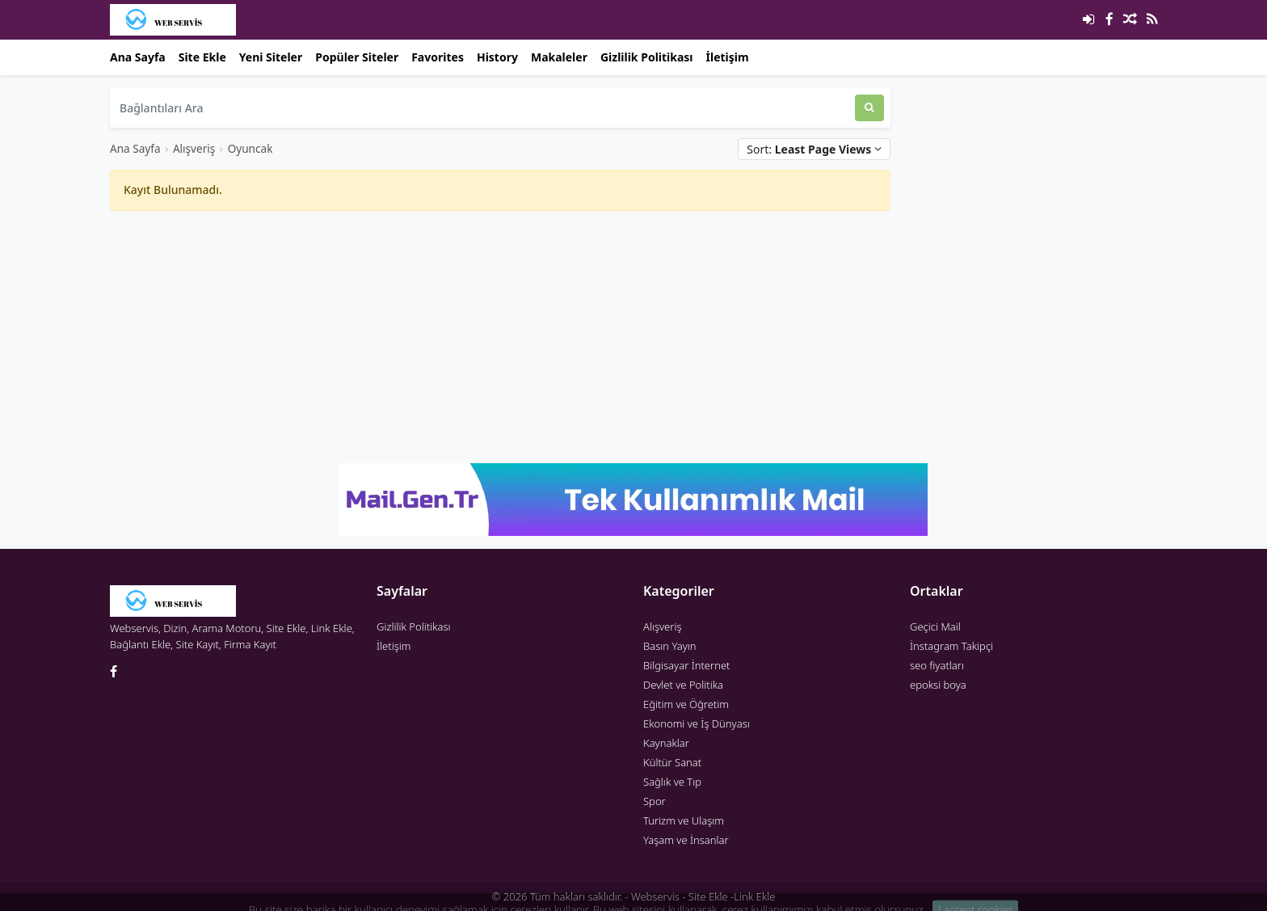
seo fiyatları (937, 665)
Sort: (814, 149)
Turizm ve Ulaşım (683, 820)
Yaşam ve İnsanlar (686, 840)
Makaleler (559, 57)
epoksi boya (938, 684)
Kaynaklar (666, 743)
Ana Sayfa (138, 57)
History (497, 57)
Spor (654, 801)
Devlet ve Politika (683, 684)
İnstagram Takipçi (951, 646)
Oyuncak (250, 148)
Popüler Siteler (356, 57)
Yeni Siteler (270, 57)
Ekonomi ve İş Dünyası (696, 723)
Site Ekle (202, 57)
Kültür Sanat (672, 762)
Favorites (437, 57)
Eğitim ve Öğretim (686, 704)
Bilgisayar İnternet (686, 665)
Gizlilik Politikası (646, 57)
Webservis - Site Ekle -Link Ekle (703, 896)
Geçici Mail (935, 626)
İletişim (727, 57)
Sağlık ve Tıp (672, 781)
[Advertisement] (500, 337)
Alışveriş (194, 148)
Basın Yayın (670, 646)
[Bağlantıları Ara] (482, 108)
